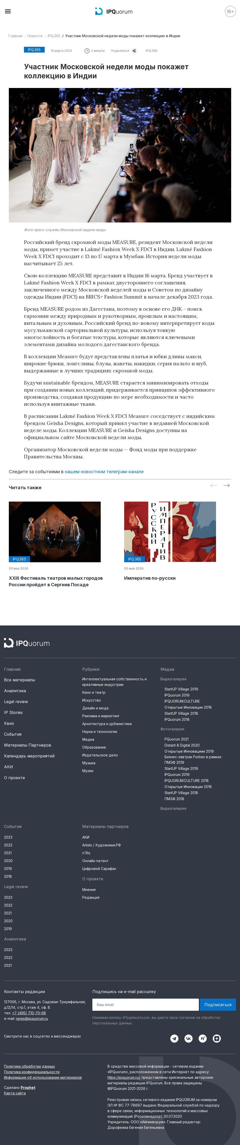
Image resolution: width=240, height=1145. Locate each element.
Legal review (16, 701)
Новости (35, 36)
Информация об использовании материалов (43, 1077)
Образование (94, 747)
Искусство (91, 700)
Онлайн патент (95, 861)
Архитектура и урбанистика (107, 724)
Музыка (88, 763)
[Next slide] (226, 485)
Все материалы (19, 679)
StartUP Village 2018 (181, 713)
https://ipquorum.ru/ (124, 1077)
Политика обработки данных (29, 1066)
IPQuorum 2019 (177, 695)
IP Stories (13, 712)
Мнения (89, 889)
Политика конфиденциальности (32, 1072)
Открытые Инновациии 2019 (189, 751)
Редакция (90, 897)
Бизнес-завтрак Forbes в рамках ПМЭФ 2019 (193, 760)
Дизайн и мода (95, 708)
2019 (8, 868)
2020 (8, 861)
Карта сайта (15, 1093)
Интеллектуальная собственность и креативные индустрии (114, 682)
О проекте (14, 777)
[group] (62, 545)
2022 (8, 845)
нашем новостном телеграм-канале (104, 471)
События (12, 734)
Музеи (87, 771)
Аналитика (15, 690)
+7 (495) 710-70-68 (29, 1013)
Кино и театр (93, 692)
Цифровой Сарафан (99, 868)
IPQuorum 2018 (177, 719)
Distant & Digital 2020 (182, 745)
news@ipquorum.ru (32, 1018)
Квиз (9, 723)
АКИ (8, 766)
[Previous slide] (213, 485)
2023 (8, 837)
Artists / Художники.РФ (101, 845)
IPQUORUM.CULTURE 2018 (187, 780)
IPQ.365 (54, 36)
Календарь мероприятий (29, 755)
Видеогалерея (173, 679)
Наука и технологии (99, 731)
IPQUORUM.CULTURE (182, 701)
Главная (15, 36)
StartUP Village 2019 (181, 689)
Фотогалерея (172, 729)
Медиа (88, 739)
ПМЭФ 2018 (174, 799)
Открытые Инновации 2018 (188, 707)
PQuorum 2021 (177, 739)
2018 (8, 876)
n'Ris (86, 853)
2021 (8, 853)
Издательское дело (100, 755)
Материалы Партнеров (27, 745)
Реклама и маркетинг (101, 716)
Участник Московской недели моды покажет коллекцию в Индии (122, 36)
